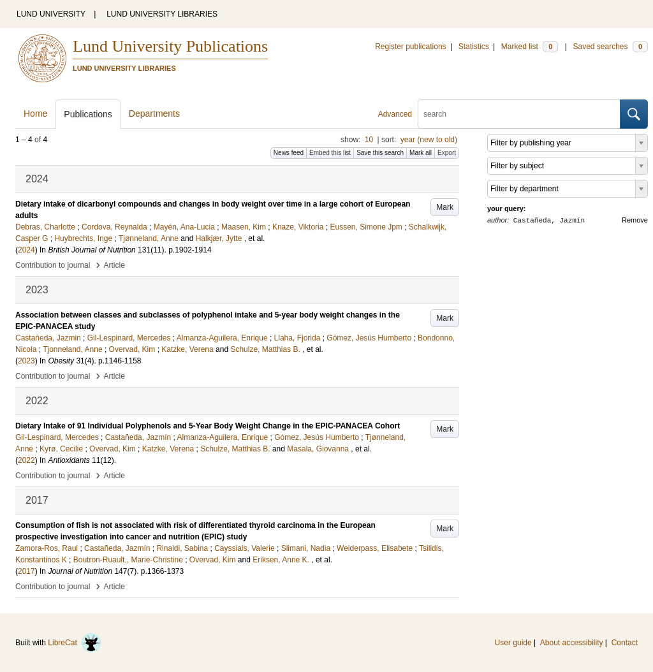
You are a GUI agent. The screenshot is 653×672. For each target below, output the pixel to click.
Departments (154, 113)
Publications (88, 114)
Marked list (529, 46)
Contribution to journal (52, 265)
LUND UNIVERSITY (51, 14)
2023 (26, 360)
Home (35, 113)
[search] (519, 114)
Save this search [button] (380, 152)
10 (369, 139)
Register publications (410, 46)
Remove (635, 220)
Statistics (474, 46)
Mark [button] (444, 207)
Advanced (395, 114)
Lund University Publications (170, 46)
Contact (625, 642)
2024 (26, 249)
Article (114, 265)
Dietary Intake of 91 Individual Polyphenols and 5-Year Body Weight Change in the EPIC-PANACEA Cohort (207, 425)
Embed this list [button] (330, 152)
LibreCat (74, 642)
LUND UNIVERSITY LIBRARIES (161, 14)
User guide (513, 642)
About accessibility (571, 642)
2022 (26, 460)
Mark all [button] (420, 152)
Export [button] (446, 152)
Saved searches (610, 46)
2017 (26, 571)
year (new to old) (428, 139)
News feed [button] (289, 152)
